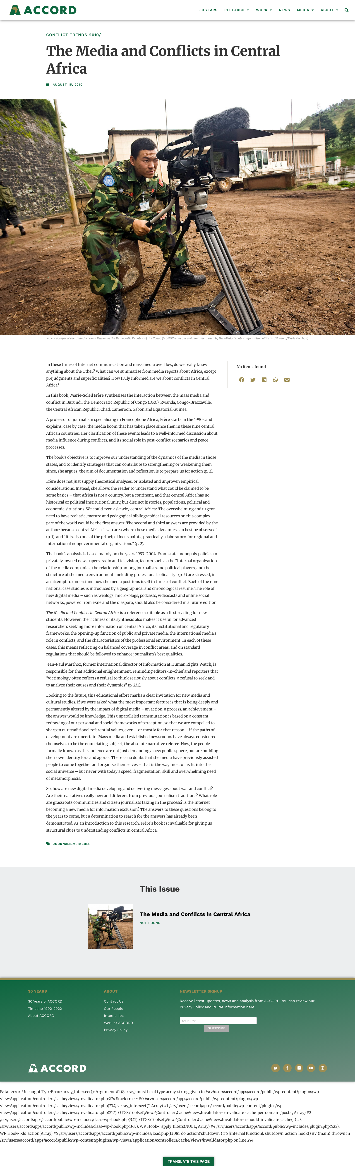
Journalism (64, 844)
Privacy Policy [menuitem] (116, 1030)
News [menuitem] (284, 10)
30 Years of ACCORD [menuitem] (45, 1001)
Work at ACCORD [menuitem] (119, 1023)
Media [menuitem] (305, 10)
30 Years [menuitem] (208, 10)
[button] (346, 10)
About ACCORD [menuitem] (41, 1015)
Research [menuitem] (236, 10)
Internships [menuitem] (114, 1015)
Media (84, 844)
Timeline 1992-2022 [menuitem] (45, 1008)
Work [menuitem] (264, 10)
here (250, 1007)
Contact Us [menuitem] (114, 1001)
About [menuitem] (329, 10)
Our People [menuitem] (114, 1008)
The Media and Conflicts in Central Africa (195, 914)
